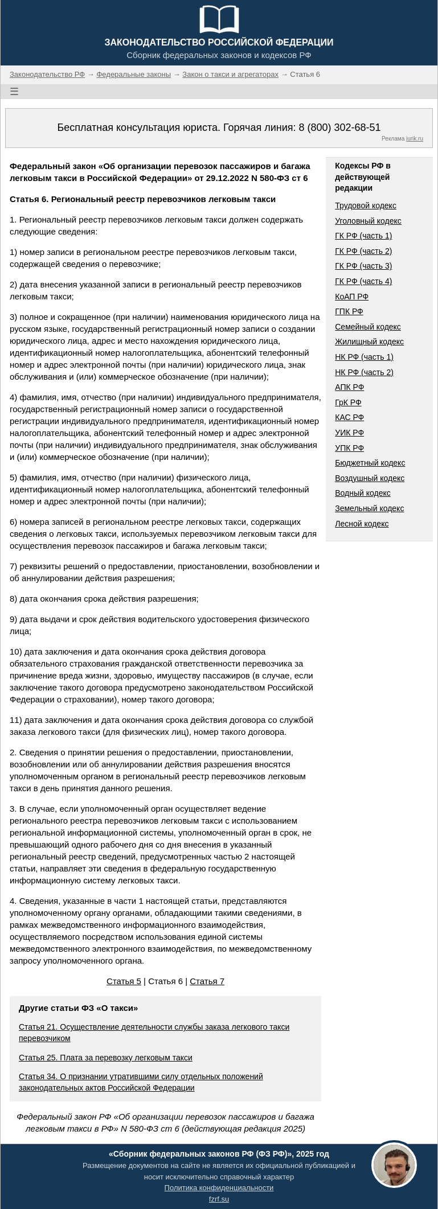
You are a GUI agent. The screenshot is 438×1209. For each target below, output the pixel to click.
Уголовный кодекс (368, 220)
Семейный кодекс (368, 326)
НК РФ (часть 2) (364, 372)
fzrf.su (219, 1199)
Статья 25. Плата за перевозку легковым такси (106, 1057)
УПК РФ (349, 448)
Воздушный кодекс (369, 478)
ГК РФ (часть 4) (363, 281)
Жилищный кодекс (369, 341)
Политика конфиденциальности (219, 1187)
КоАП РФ (352, 296)
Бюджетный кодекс (370, 462)
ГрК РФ (348, 402)
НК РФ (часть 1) (364, 356)
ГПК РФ (349, 311)
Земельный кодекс (369, 508)
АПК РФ (349, 387)
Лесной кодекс (361, 523)
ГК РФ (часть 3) (363, 265)
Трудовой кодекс (365, 205)
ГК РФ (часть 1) (363, 235)
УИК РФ (349, 432)
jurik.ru (414, 138)
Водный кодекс (363, 492)
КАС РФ (349, 417)
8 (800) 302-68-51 (339, 127)
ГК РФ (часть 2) (363, 251)
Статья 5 (124, 981)
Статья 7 (207, 981)
